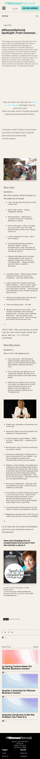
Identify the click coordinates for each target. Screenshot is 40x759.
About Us (5, 756)
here (35, 526)
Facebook (23, 753)
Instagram (23, 756)
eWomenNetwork (24, 592)
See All (35, 647)
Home (4, 753)
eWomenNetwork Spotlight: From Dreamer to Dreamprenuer (18, 31)
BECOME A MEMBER (30, 8)
